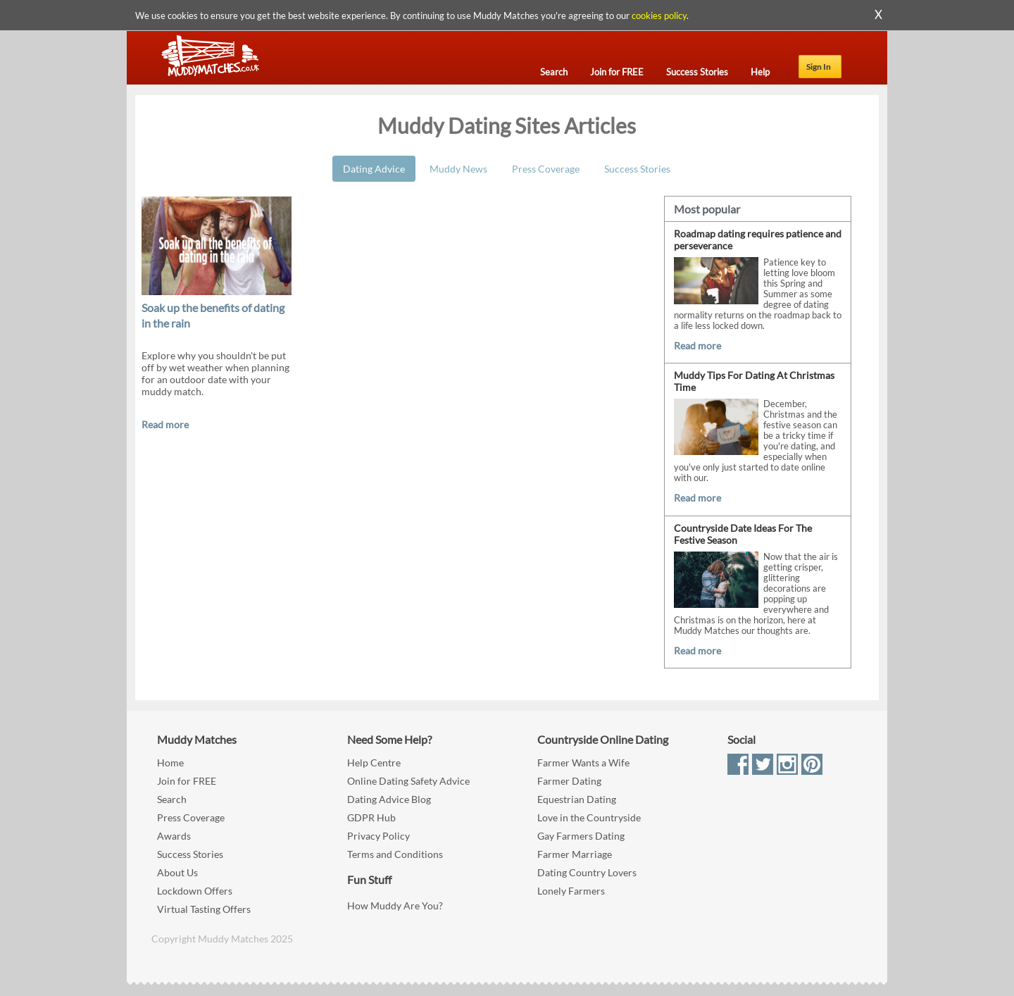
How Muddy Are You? (395, 905)
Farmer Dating (569, 781)
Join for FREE (186, 781)
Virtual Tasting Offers (204, 909)
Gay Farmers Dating (581, 836)
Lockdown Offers (194, 891)
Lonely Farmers (571, 891)
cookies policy (659, 15)
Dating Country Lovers (587, 872)
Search (172, 799)
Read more (165, 424)
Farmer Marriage (574, 854)
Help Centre (374, 762)
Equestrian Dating (576, 799)
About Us (177, 872)
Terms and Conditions (395, 854)
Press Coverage (546, 169)
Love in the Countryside (589, 817)
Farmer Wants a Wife (583, 762)
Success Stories (637, 169)
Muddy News (458, 169)
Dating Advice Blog (389, 799)
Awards (174, 836)
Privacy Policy (378, 836)
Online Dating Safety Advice (408, 781)
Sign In (818, 66)
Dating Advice (374, 169)
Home (170, 762)
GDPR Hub (371, 817)
